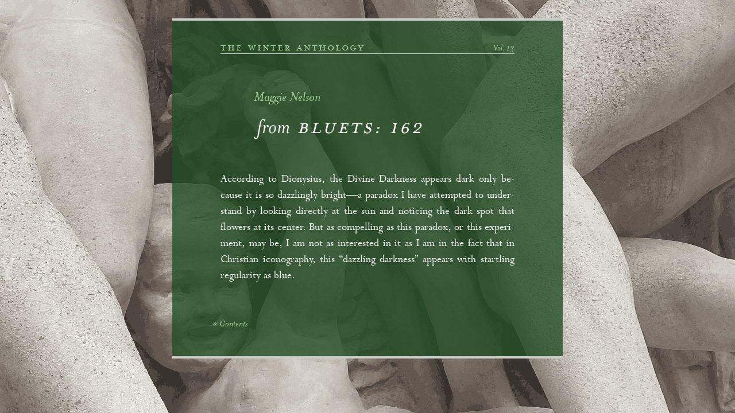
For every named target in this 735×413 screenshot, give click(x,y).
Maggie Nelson (287, 98)
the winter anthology (292, 47)
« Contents (229, 324)
